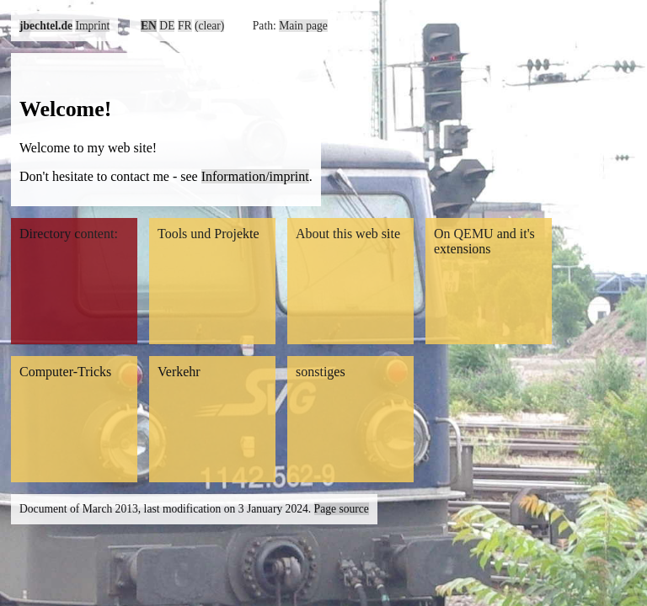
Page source (341, 508)
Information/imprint (255, 176)
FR (185, 25)
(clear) (209, 25)
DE (166, 25)
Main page (303, 25)
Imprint (92, 25)
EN (149, 25)
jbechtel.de (45, 25)
